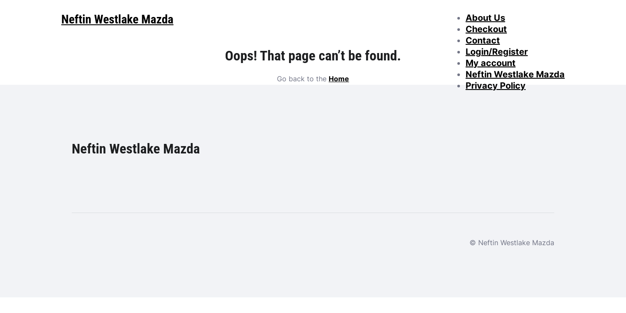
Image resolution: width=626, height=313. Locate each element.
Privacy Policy (496, 85)
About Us (485, 18)
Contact (483, 40)
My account (491, 63)
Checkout (486, 29)
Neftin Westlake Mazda (515, 74)
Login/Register (497, 52)
